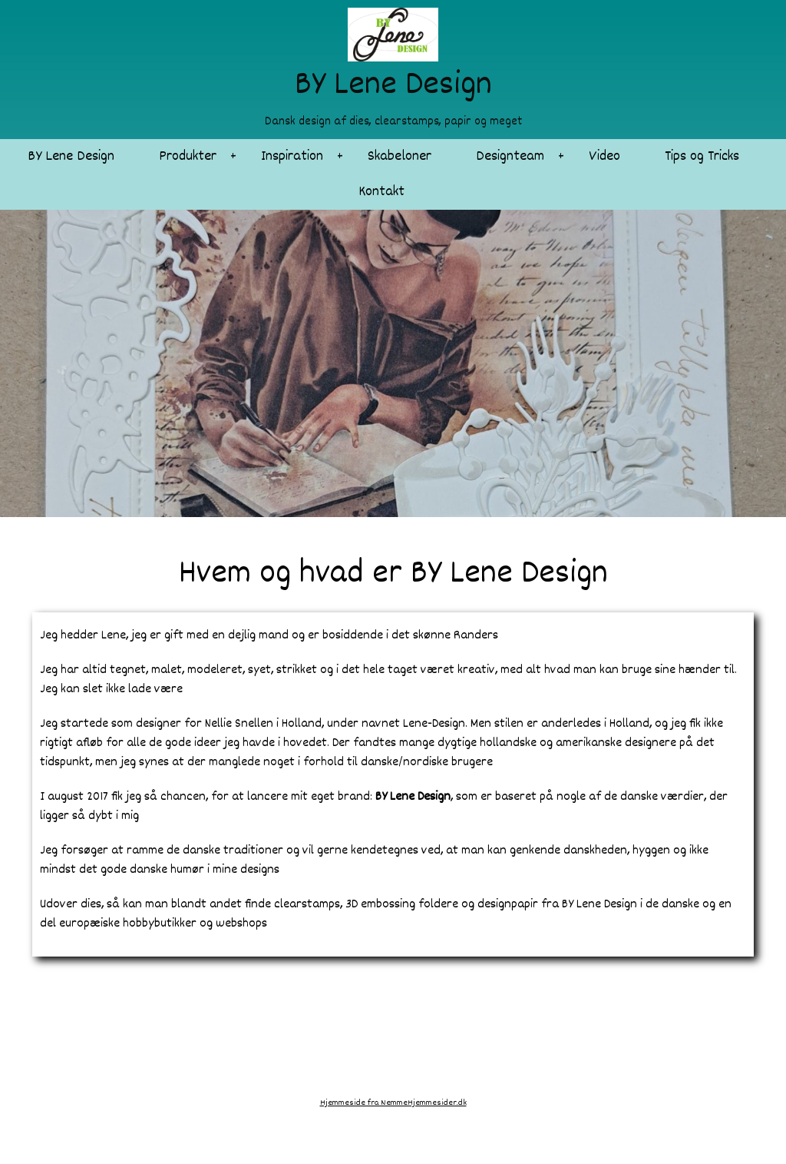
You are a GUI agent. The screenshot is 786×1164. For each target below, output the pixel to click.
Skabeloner (399, 156)
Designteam (510, 156)
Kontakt (381, 192)
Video (604, 156)
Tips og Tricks (702, 156)
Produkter (187, 156)
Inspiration (292, 156)
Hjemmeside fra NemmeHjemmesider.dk (393, 1102)
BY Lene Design (71, 156)
